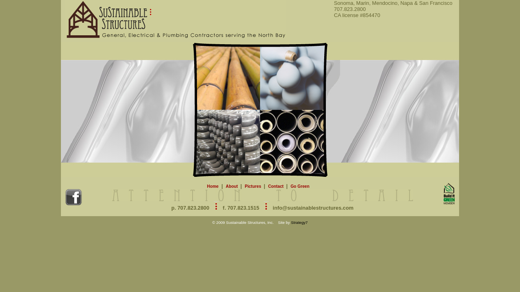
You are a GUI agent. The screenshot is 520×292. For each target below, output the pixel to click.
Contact (276, 186)
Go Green (300, 186)
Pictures (253, 186)
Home (213, 186)
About (232, 186)
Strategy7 (299, 222)
